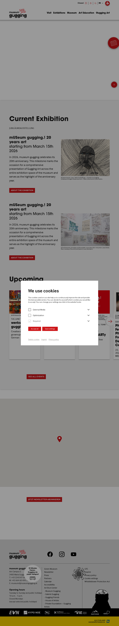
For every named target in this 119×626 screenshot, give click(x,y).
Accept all (34, 329)
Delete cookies (33, 339)
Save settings (50, 329)
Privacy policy (54, 339)
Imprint (44, 339)
